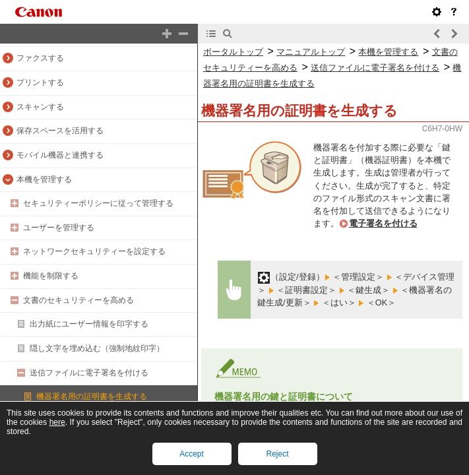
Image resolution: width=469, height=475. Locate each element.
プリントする (40, 82)
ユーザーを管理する (58, 227)
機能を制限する (50, 275)
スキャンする (40, 106)
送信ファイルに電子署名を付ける (89, 372)
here (57, 422)
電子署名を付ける (383, 223)
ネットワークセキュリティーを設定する (94, 251)
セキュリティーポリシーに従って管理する (98, 203)
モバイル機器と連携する (60, 155)
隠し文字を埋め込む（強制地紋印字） (97, 348)
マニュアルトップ (310, 52)
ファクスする (40, 58)
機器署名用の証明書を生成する (91, 396)
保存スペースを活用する (60, 130)
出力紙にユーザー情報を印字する (89, 324)
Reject (277, 454)
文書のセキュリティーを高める (78, 300)
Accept (191, 454)
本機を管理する (44, 179)
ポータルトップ (233, 52)
